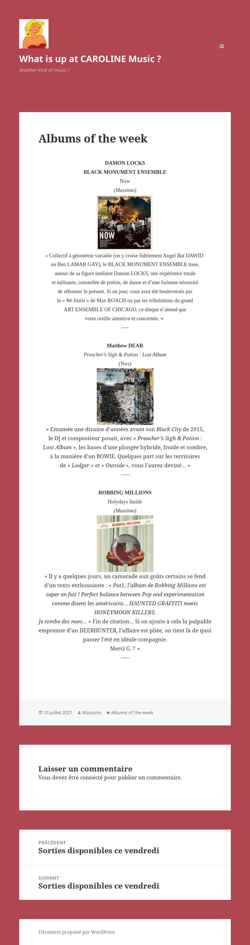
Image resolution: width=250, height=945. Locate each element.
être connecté (86, 777)
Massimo (92, 712)
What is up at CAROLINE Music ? (90, 58)
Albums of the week (132, 712)
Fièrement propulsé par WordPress (76, 932)
